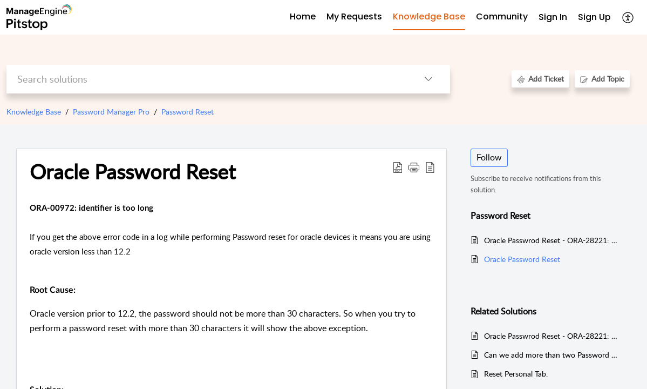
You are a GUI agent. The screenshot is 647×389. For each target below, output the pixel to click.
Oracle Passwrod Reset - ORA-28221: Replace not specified (552, 240)
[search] (206, 79)
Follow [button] (489, 157)
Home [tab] (303, 16)
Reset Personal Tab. (516, 373)
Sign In (553, 17)
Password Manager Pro (111, 111)
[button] (628, 17)
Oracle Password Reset (522, 259)
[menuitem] (553, 17)
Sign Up (594, 17)
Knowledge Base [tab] (429, 16)
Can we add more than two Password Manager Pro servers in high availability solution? (552, 355)
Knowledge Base (33, 111)
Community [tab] (502, 16)
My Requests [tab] (354, 16)
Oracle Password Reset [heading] (133, 172)
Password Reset (187, 111)
